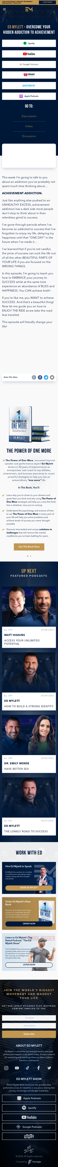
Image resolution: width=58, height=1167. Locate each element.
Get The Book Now (29, 547)
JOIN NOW (47, 2)
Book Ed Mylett (29, 888)
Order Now (29, 924)
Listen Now (29, 965)
